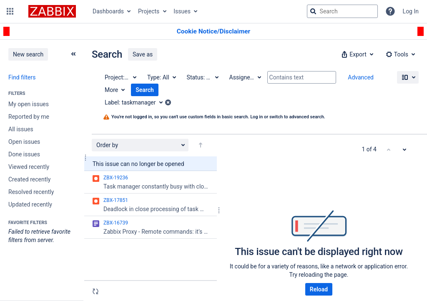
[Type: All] (161, 77)
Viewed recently (28, 166)
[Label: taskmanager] (136, 102)
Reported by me (28, 116)
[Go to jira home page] (52, 11)
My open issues (28, 104)
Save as (143, 54)
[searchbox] (342, 11)
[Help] (390, 11)
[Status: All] (202, 77)
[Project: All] (120, 77)
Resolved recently (31, 192)
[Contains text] (301, 77)
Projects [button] (148, 11)
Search (145, 90)
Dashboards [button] (108, 11)
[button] (10, 11)
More (111, 90)
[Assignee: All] (245, 77)
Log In (411, 11)
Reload (319, 289)
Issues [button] (182, 11)
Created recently (29, 179)
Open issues (24, 141)
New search (28, 54)
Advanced (361, 77)
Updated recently (30, 204)
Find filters (21, 77)
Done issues (24, 154)
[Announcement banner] (213, 31)
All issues (20, 129)
